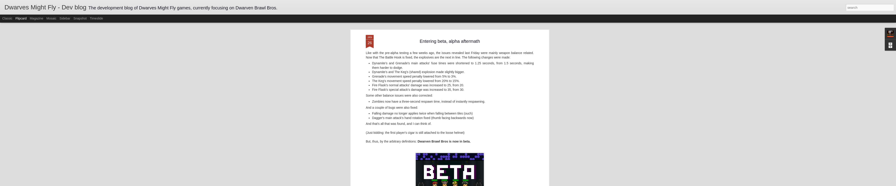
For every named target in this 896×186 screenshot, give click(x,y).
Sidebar (65, 18)
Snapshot (80, 18)
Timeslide (96, 18)
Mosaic (51, 18)
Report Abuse (475, 183)
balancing (455, 160)
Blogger (462, 183)
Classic (7, 18)
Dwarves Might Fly (470, 154)
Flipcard (21, 18)
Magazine (36, 18)
